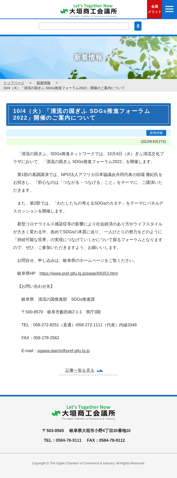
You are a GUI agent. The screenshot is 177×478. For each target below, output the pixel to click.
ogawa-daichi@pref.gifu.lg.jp (63, 350)
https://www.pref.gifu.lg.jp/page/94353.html (79, 273)
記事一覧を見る (79, 370)
